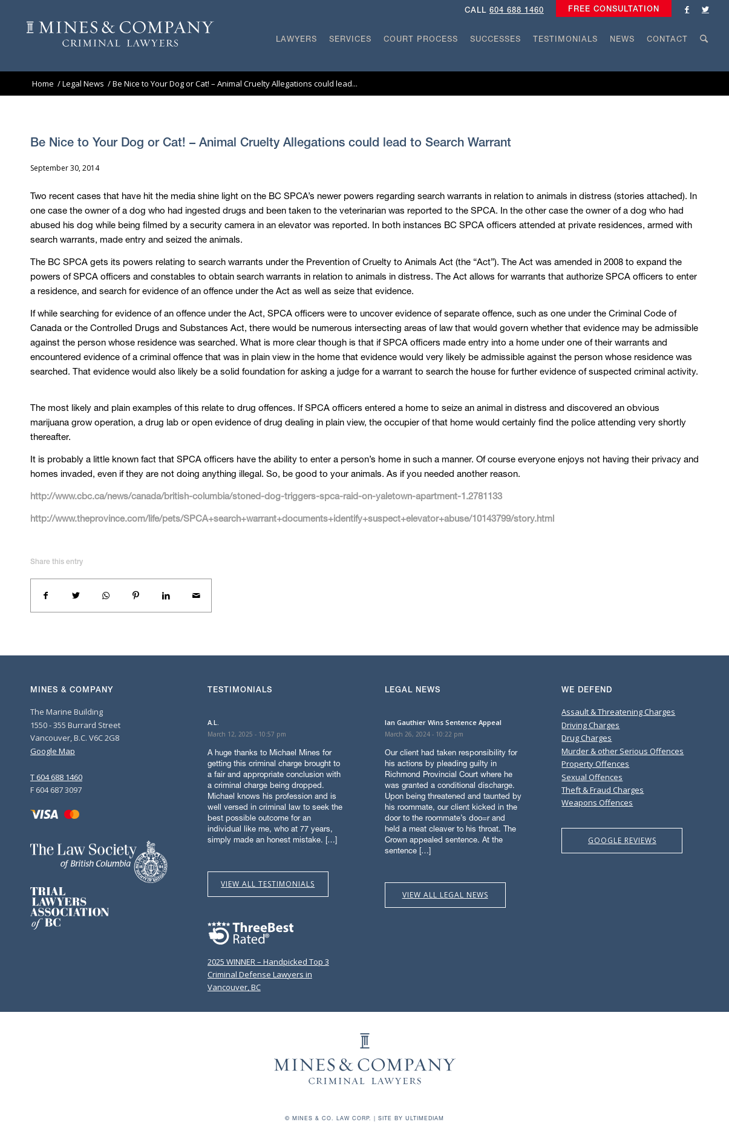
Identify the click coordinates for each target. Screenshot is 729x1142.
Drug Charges (586, 737)
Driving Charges (590, 725)
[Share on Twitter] (76, 595)
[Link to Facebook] (687, 9)
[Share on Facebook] (46, 595)
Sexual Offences (592, 777)
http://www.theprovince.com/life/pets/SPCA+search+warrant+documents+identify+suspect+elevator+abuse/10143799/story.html (292, 518)
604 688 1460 (516, 10)
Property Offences (595, 763)
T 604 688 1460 (56, 777)
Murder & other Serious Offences (622, 751)
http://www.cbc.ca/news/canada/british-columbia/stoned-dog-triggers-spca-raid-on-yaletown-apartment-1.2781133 (266, 495)
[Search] (704, 61)
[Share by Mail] (196, 595)
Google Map (52, 751)
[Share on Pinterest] (136, 595)
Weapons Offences (597, 802)
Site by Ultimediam (411, 1118)
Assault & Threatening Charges (618, 711)
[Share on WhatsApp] (106, 595)
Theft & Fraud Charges (602, 789)
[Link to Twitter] (705, 9)
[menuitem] (611, 9)
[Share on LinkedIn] (166, 595)
